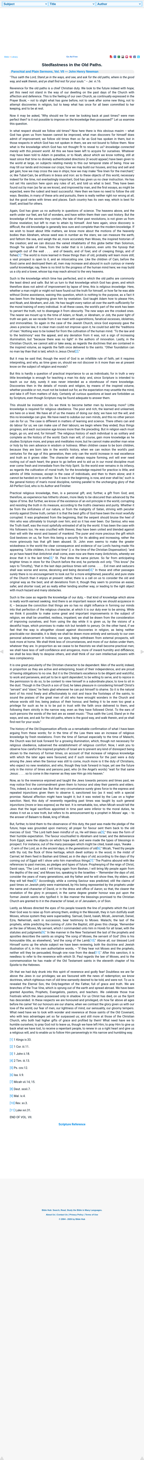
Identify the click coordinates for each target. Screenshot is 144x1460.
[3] (50, 558)
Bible (6, 57)
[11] (97, 952)
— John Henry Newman (81, 71)
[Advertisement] (72, 1156)
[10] (92, 940)
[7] (91, 860)
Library (14, 57)
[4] (90, 570)
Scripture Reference (71, 1124)
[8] (34, 881)
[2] (76, 351)
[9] (43, 932)
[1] (19, 255)
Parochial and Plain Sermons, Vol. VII (37, 71)
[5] (102, 832)
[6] (98, 848)
